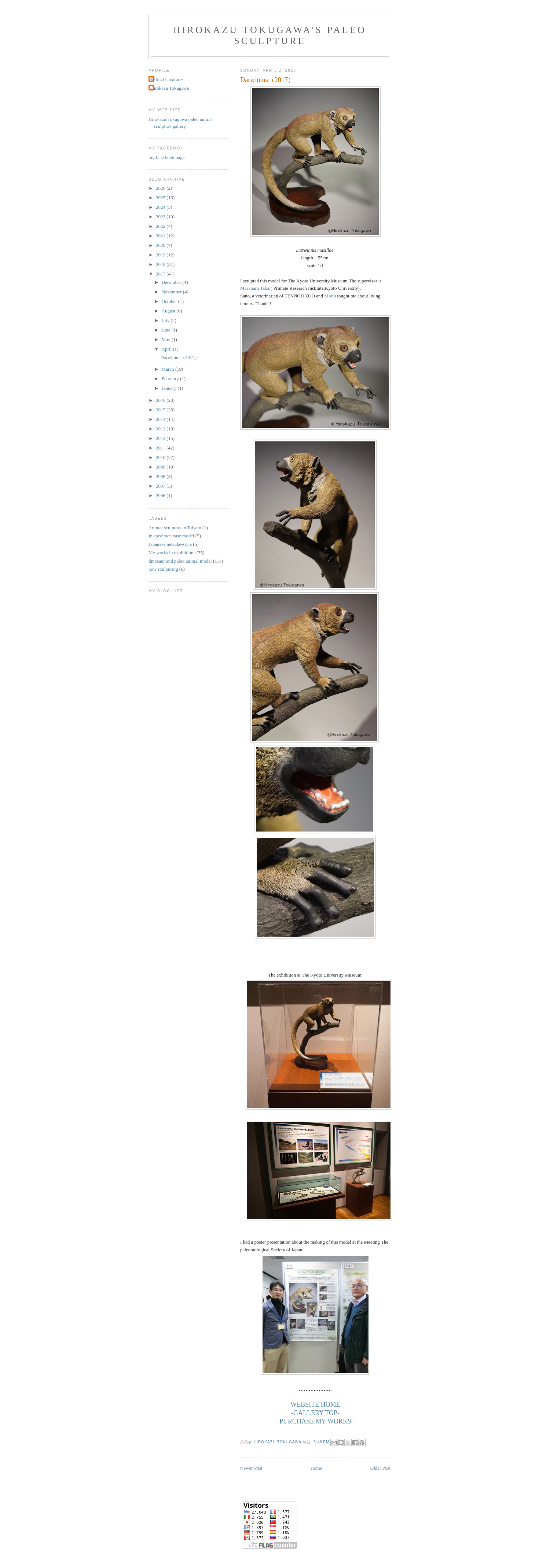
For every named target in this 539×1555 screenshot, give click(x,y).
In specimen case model (171, 535)
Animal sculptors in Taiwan (174, 527)
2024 (161, 207)
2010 (161, 457)
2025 (161, 197)
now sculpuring (163, 569)
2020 (161, 245)
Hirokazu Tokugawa (169, 88)
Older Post (380, 1468)
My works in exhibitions (171, 552)
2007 (161, 486)
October (170, 301)
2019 (161, 255)
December (172, 282)
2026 (161, 188)
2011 (161, 448)
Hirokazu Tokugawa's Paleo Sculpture (269, 35)
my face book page (166, 157)
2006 (161, 495)
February (171, 378)
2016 (161, 400)
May (167, 339)
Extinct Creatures (167, 79)
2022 (161, 226)
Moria (330, 296)
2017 (161, 274)
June (167, 330)
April (167, 349)
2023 (161, 216)
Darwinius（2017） (179, 357)
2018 (161, 264)
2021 (161, 235)
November (172, 292)
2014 (161, 419)
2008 (161, 476)
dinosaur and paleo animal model (180, 561)
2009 (161, 467)
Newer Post (251, 1468)
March (168, 369)
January (170, 388)
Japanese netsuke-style (170, 544)
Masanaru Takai (255, 288)
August (169, 311)
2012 (161, 438)
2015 (161, 409)
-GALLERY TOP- (315, 1413)
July (166, 320)
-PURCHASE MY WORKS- (315, 1421)
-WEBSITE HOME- (315, 1404)
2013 (161, 429)
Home (316, 1468)
